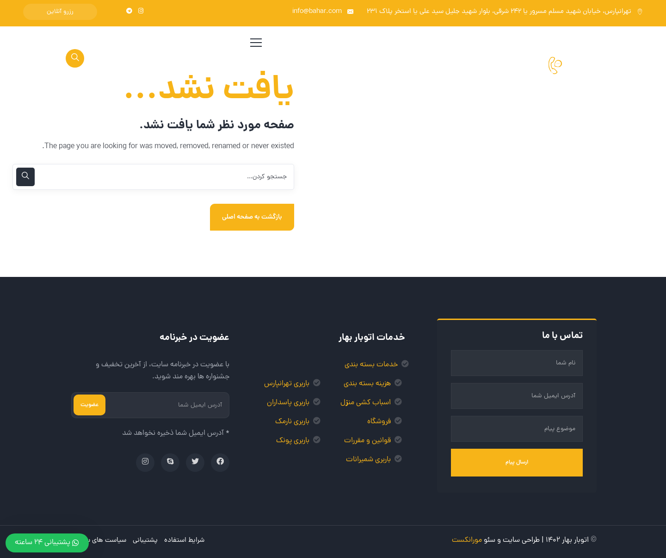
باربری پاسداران (288, 402)
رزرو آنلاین (60, 12)
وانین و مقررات (366, 440)
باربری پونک (292, 440)
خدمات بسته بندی (371, 364)
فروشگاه (379, 421)
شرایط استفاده (184, 540)
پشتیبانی (145, 540)
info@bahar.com (317, 11)
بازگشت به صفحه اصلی (252, 217)
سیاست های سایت (100, 540)
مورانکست (467, 540)
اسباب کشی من (369, 402)
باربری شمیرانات (368, 459)
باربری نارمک (292, 421)
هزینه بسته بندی (367, 383)
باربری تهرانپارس (286, 383)
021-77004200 (519, 75)
